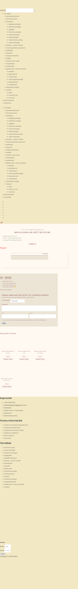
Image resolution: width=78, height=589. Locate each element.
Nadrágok (9, 22)
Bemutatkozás (9, 101)
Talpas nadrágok (14, 43)
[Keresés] (37, 11)
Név (3, 343)
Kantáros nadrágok (15, 32)
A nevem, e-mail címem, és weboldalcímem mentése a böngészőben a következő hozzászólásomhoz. (24, 350)
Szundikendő (13, 85)
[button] (29, 257)
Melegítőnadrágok (15, 24)
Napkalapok (10, 64)
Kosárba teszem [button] (8, 389)
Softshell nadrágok (15, 27)
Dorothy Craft (13, 95)
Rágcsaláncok (13, 82)
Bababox (11, 72)
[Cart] (1, 223)
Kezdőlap (23, 230)
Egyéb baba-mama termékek (17, 69)
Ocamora (11, 98)
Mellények (10, 51)
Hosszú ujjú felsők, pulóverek (16, 48)
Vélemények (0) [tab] (11, 307)
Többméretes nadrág (16, 40)
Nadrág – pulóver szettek (15, 46)
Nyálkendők (10, 67)
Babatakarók (13, 74)
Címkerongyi (13, 77)
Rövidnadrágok (13, 38)
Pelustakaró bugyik (13, 88)
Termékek (7, 14)
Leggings (11, 30)
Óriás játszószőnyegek (16, 80)
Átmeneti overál (12, 19)
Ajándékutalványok (13, 17)
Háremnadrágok (14, 35)
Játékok (9, 90)
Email (2, 582)
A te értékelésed (6, 330)
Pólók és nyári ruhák (13, 61)
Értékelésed (5, 334)
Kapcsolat (7, 103)
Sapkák (9, 59)
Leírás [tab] (2, 307)
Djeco (10, 93)
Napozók (9, 53)
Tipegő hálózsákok (13, 56)
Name (2, 577)
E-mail (31, 343)
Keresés (3, 11)
